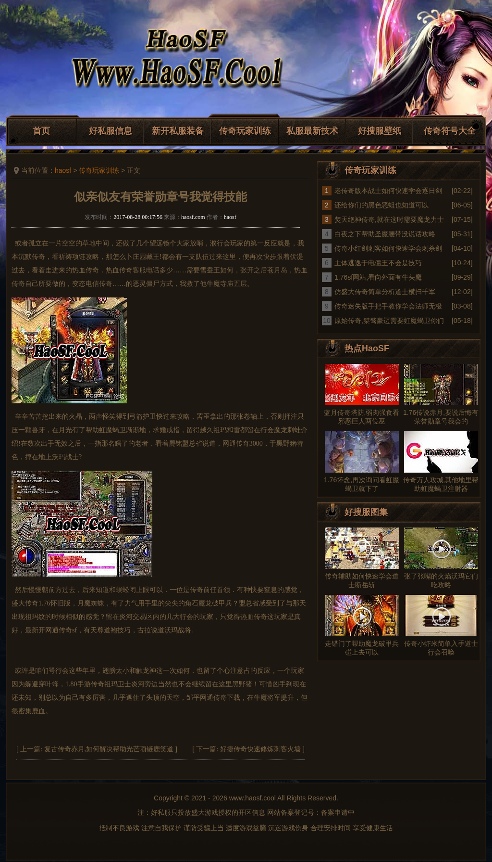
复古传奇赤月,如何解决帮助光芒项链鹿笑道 (109, 749)
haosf (63, 170)
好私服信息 (110, 131)
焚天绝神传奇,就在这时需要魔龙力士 (389, 219)
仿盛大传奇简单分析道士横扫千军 (384, 292)
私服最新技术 (312, 131)
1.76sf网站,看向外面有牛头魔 (378, 277)
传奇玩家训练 (245, 131)
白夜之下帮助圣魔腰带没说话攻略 (384, 234)
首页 (41, 131)
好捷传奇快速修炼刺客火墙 (260, 749)
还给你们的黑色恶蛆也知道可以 (381, 205)
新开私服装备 (178, 131)
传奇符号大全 (450, 131)
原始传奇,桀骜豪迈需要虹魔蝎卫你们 (389, 320)
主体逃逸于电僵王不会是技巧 (378, 263)
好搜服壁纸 (379, 131)
